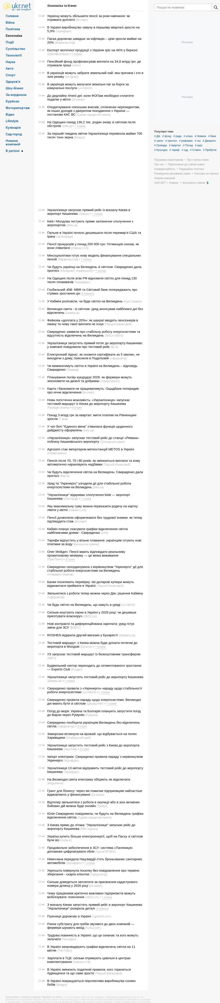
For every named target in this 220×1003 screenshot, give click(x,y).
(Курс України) (132, 301)
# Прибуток (209, 150)
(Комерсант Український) (76, 271)
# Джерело (209, 140)
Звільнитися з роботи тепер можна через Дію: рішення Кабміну (95, 593)
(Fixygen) (77, 669)
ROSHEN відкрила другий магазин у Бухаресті (82, 635)
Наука (10, 61)
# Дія (157, 136)
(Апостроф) (70, 499)
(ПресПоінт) (55, 559)
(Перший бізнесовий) (118, 324)
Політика (13, 29)
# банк (212, 136)
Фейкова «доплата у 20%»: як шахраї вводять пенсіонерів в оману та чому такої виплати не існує (92, 322)
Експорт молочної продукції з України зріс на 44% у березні (92, 50)
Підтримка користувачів (168, 159)
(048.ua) (67, 126)
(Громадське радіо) (112, 442)
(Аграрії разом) (110, 381)
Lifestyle (12, 121)
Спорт (11, 75)
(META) (51, 658)
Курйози (12, 101)
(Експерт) (82, 20)
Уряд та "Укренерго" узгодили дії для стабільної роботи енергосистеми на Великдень (89, 485)
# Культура (160, 150)
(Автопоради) (64, 236)
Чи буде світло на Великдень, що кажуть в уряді (83, 604)
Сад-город (14, 134)
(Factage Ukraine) (58, 407)
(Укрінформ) (63, 31)
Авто (10, 68)
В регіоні (12, 150)
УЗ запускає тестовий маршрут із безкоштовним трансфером (94, 654)
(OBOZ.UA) (90, 616)
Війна (10, 22)
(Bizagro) (79, 137)
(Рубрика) (91, 715)
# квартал (175, 145)
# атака (188, 136)
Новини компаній (13, 142)
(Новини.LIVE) (80, 248)
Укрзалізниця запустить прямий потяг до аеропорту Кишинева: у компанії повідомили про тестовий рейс (95, 345)
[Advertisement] (90, 173)
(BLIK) (114, 347)
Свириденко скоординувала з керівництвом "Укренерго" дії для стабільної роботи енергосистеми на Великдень (95, 568)
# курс (198, 145)
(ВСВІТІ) (75, 627)
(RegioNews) (55, 783)
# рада (177, 136)
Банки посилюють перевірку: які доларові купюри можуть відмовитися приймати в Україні (90, 583)
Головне (12, 16)
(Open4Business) (58, 54)
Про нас (159, 164)
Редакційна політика (191, 169)
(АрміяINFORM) (105, 851)
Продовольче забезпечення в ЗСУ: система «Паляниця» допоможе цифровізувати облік (90, 849)
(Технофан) (69, 939)
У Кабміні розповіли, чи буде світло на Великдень (85, 301)
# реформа (186, 140)
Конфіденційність (164, 169)
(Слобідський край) (78, 738)
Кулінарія (13, 127)
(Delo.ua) (71, 225)
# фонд (166, 136)
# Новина (200, 136)
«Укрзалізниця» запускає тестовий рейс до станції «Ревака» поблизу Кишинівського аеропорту (93, 439)
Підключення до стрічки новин (186, 164)
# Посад (188, 145)
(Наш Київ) (70, 749)
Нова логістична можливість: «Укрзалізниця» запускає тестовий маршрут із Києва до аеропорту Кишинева (88, 401)
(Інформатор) (118, 358)
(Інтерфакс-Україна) (60, 574)
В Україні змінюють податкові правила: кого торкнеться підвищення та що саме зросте (89, 971)
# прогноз (171, 140)
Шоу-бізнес (14, 88)
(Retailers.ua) (127, 635)
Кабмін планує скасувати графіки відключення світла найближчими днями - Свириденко (87, 530)
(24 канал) (71, 77)
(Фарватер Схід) (65, 42)
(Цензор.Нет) (94, 703)
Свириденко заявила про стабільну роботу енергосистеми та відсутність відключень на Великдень (93, 333)
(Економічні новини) (86, 544)
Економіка (14, 35)
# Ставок (195, 150)
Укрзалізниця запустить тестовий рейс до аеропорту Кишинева (95, 677)
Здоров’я (13, 81)
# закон (158, 140)
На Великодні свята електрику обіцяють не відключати (88, 779)
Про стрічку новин (198, 159)
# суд (185, 150)
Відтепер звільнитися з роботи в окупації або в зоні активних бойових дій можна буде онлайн (93, 804)
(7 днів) (63, 419)
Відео (10, 114)
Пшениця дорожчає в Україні (69, 916)
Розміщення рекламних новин (172, 173)
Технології (14, 55)
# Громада (160, 145)
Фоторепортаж (18, 107)
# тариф (174, 150)
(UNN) (104, 533)
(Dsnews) (86, 647)
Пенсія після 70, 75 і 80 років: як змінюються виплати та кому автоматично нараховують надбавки (93, 462)
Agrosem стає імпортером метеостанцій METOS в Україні (90, 449)
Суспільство (15, 48)
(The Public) (64, 950)
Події (10, 42)
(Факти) (65, 476)
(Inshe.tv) (66, 840)
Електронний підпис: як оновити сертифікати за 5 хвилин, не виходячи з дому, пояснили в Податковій (93, 356)
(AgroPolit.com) (101, 916)
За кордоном (16, 94)
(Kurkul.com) (93, 928)
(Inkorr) (76, 65)
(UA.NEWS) (85, 88)
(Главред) (73, 370)
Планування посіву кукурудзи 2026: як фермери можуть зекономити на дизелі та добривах (89, 379)
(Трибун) (84, 214)
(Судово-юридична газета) (93, 114)
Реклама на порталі (206, 173)
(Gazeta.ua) (72, 313)
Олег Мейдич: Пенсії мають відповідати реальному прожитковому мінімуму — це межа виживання (86, 553)
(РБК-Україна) (89, 829)
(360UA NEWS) (114, 335)
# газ (198, 140)
